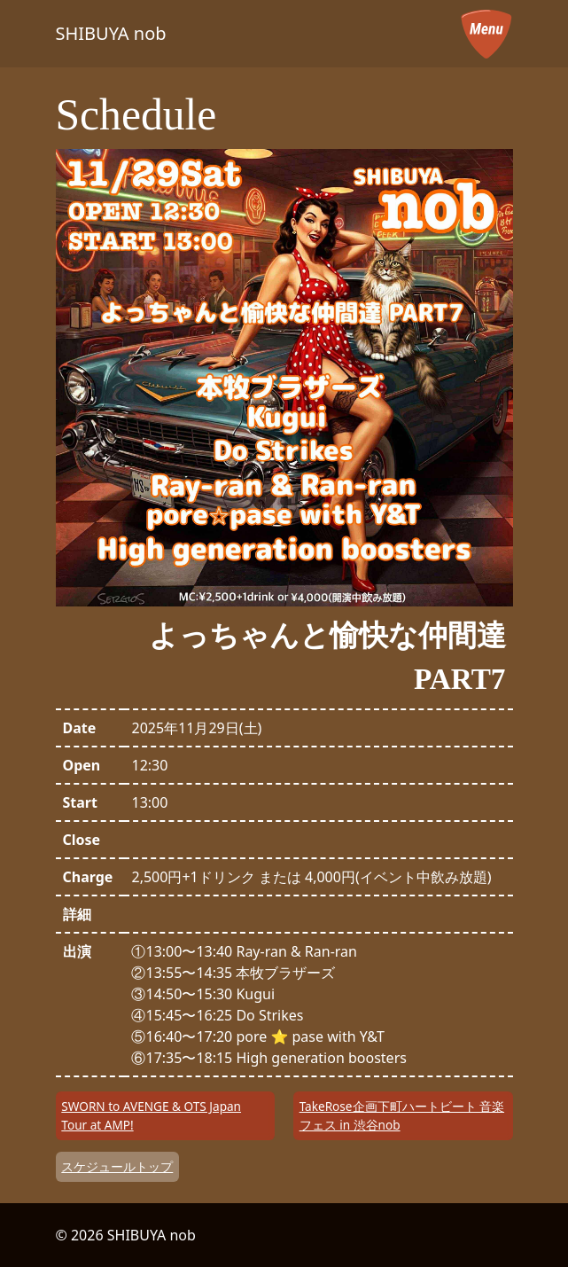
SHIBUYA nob (111, 33)
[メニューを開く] (486, 33)
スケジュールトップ (117, 1166)
